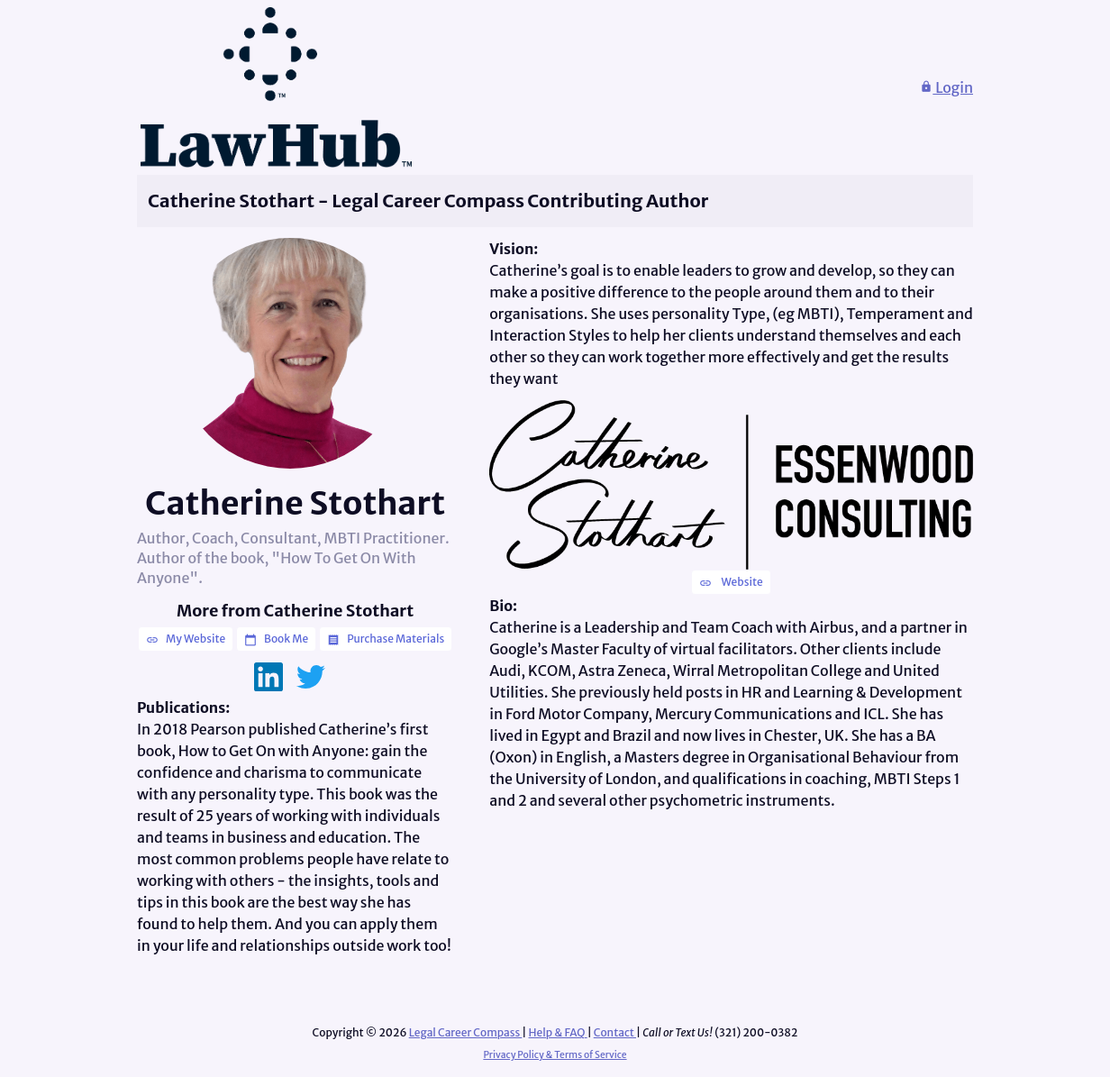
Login (946, 87)
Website (730, 582)
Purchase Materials (385, 639)
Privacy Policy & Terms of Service (554, 1055)
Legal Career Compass (466, 1032)
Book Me (276, 639)
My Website (185, 639)
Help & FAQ (558, 1032)
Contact (615, 1032)
